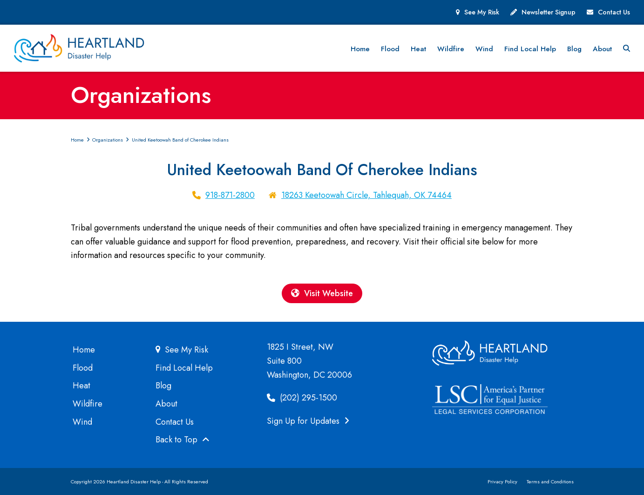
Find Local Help (184, 368)
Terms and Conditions (550, 481)
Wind (82, 422)
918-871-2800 (230, 195)
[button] (626, 48)
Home (84, 350)
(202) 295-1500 (302, 398)
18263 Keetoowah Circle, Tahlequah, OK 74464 (366, 195)
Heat (81, 386)
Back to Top (183, 440)
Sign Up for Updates (308, 421)
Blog (163, 386)
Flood (83, 368)
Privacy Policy (502, 481)
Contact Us (614, 12)
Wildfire (87, 404)
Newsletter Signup (549, 12)
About (166, 404)
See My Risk (481, 12)
